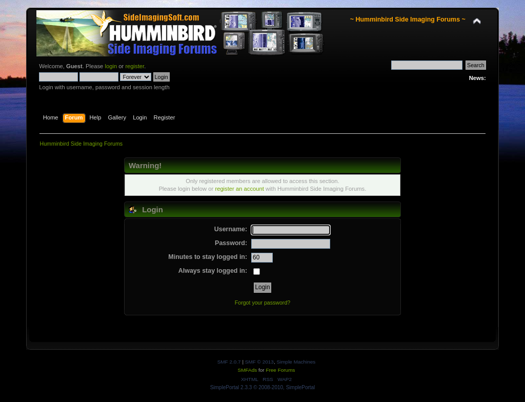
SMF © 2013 (259, 362)
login (111, 66)
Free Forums (280, 370)
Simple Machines (295, 362)
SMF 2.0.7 (229, 362)
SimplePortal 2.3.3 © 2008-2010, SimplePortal (262, 387)
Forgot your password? (262, 302)
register (134, 66)
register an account (239, 189)
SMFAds (247, 370)
